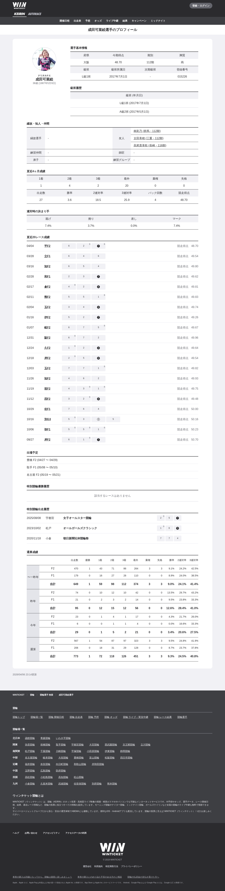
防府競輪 (61, 770)
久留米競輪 (46, 783)
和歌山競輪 (80, 764)
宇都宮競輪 (77, 744)
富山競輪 (94, 757)
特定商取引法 (111, 866)
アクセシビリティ (51, 833)
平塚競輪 (76, 751)
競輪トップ (19, 717)
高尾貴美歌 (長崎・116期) (150, 145)
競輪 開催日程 (56, 717)
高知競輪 (63, 777)
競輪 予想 (93, 717)
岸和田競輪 (98, 764)
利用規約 (98, 866)
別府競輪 (97, 783)
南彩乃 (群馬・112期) (147, 131)
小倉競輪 (30, 783)
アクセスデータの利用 (75, 833)
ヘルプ (16, 833)
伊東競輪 (110, 751)
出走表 (77, 20)
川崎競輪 (61, 751)
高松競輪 (30, 777)
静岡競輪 (125, 751)
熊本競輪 (112, 783)
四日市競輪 (126, 757)
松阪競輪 (110, 757)
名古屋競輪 (31, 757)
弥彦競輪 (30, 744)
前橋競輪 (45, 744)
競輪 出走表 (76, 717)
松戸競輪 (30, 751)
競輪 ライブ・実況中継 (135, 717)
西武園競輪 (111, 744)
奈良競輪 (45, 764)
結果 (125, 20)
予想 (87, 20)
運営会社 (87, 866)
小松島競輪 (46, 777)
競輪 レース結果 (163, 717)
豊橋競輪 (79, 757)
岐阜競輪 (48, 757)
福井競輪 (30, 764)
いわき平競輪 (63, 738)
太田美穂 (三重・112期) (148, 138)
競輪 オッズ (110, 717)
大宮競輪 (94, 744)
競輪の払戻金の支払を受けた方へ (143, 877)
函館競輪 (30, 738)
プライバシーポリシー (131, 866)
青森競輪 (45, 738)
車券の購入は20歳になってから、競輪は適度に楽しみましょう (42, 877)
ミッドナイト (158, 20)
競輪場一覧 (37, 717)
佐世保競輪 (80, 783)
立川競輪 (145, 744)
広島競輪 (45, 770)
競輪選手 (182, 717)
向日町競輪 (62, 764)
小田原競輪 (93, 751)
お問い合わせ (31, 833)
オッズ (98, 20)
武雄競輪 (63, 783)
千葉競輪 (45, 751)
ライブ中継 (112, 20)
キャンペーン (139, 20)
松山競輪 (79, 777)
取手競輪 (61, 744)
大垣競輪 (63, 757)
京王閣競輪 (129, 744)
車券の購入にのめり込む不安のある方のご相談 (100, 877)
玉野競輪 (30, 770)
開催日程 (64, 20)
